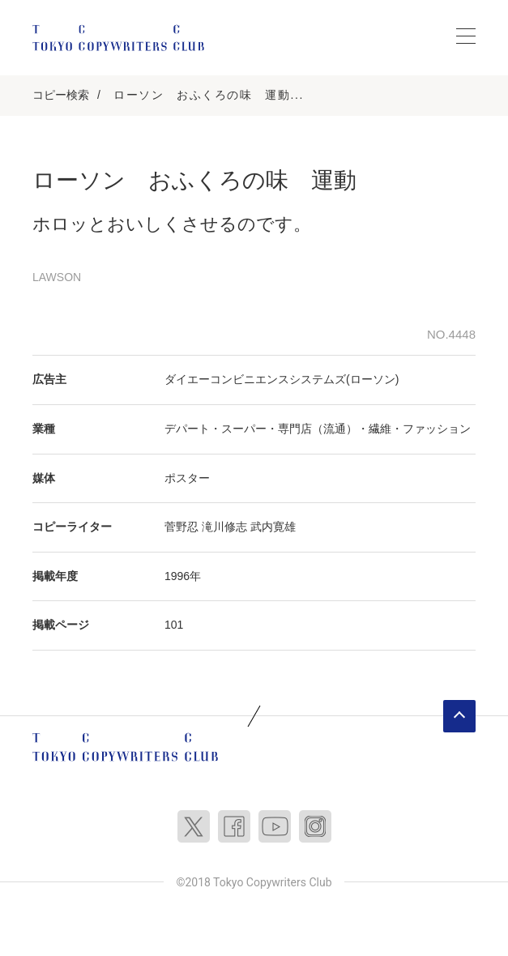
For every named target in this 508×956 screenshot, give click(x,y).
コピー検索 (60, 94)
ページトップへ (459, 716)
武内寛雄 (273, 526)
